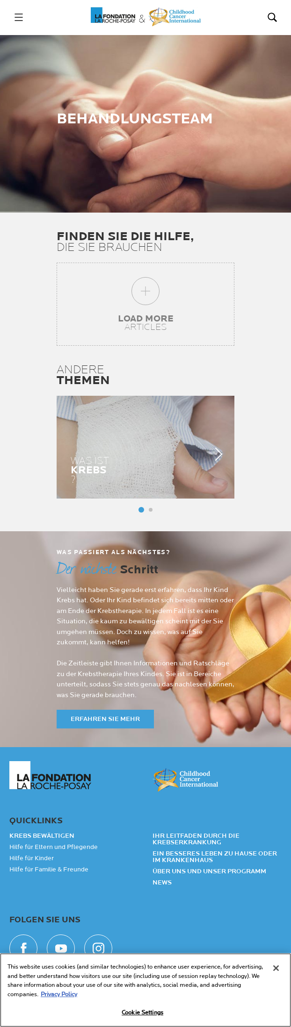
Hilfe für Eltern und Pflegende (53, 847)
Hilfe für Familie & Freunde (48, 869)
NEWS (162, 882)
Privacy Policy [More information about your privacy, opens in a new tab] (59, 994)
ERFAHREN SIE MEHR (105, 719)
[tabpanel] (145, 447)
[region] (145, 990)
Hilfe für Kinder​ (31, 858)
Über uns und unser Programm (209, 871)
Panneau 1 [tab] (141, 510)
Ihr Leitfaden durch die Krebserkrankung (196, 839)
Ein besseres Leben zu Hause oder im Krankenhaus (215, 856)
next (215, 453)
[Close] (276, 968)
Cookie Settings (142, 1012)
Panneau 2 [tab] (151, 510)
